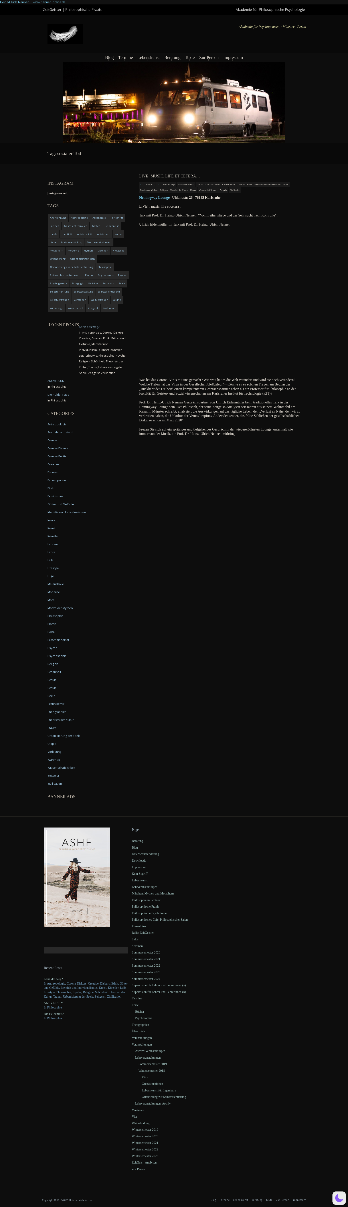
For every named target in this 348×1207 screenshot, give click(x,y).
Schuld (52, 680)
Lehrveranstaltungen (144, 887)
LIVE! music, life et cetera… (169, 176)
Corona (200, 184)
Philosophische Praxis (145, 906)
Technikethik (56, 704)
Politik (51, 632)
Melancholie (55, 584)
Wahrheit (53, 760)
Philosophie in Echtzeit (146, 900)
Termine (125, 57)
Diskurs (241, 184)
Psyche (52, 648)
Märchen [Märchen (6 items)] (102, 250)
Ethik (249, 184)
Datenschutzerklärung (145, 854)
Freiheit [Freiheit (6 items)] (54, 226)
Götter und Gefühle (60, 504)
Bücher (139, 1011)
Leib (50, 560)
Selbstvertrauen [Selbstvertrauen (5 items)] (59, 299)
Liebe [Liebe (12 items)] (53, 242)
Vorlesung (54, 752)
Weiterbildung (141, 1123)
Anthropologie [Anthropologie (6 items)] (79, 217)
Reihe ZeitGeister (143, 932)
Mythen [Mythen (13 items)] (88, 250)
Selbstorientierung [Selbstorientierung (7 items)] (109, 291)
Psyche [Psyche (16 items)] (122, 275)
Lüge (50, 576)
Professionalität (58, 640)
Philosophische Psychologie (149, 913)
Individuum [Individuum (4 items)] (103, 234)
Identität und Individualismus (267, 184)
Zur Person (209, 57)
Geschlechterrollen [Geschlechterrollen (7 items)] (75, 226)
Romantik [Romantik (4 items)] (108, 283)
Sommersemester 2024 (146, 979)
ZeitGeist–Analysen (144, 1162)
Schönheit (54, 672)
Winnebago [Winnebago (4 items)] (56, 308)
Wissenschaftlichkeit (208, 190)
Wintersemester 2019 (145, 1129)
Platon (51, 624)
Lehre (51, 552)
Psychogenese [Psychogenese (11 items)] (58, 283)
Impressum (233, 57)
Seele (51, 696)
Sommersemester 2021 (146, 959)
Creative (53, 464)
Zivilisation (235, 190)
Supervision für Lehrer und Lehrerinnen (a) (159, 985)
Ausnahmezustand (186, 184)
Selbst (135, 939)
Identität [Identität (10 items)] (67, 234)
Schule (52, 688)
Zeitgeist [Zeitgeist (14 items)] (93, 308)
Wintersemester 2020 (145, 1136)
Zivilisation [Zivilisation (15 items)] (109, 308)
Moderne (53, 592)
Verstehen (138, 1110)
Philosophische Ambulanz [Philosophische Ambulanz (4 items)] (65, 275)
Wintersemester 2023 (145, 1156)
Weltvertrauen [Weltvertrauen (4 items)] (99, 299)
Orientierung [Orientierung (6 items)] (57, 258)
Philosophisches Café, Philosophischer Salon (160, 919)
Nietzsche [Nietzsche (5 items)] (119, 250)
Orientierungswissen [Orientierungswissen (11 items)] (82, 258)
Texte (190, 57)
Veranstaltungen (142, 1038)
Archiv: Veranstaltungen (150, 1051)
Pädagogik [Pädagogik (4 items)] (78, 283)
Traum (51, 728)
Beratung (172, 57)
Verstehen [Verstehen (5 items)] (80, 299)
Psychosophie (57, 656)
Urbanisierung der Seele (64, 736)
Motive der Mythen (149, 190)
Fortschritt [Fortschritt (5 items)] (117, 217)
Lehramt (53, 544)
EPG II (146, 1077)
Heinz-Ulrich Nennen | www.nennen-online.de (32, 2)
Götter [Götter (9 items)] (96, 226)
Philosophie (55, 616)
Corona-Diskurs (213, 184)
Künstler (53, 536)
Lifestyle (53, 568)
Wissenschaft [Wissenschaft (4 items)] (75, 308)
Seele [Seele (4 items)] (122, 283)
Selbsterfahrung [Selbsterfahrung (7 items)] (59, 291)
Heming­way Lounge (154, 197)
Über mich (138, 1031)
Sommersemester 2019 (152, 1064)
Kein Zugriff (140, 873)
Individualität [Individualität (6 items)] (84, 234)
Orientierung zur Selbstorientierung (164, 1097)
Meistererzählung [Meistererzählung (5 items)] (71, 242)
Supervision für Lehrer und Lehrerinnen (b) (159, 992)
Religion (164, 190)
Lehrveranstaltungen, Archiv (153, 1103)
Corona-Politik (228, 184)
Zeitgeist (223, 190)
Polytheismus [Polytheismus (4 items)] (105, 275)
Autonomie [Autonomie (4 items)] (99, 217)
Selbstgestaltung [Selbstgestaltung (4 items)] (83, 291)
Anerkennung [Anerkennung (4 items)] (58, 217)
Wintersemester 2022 (145, 1149)
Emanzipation (56, 480)
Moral (285, 184)
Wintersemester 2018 (151, 1070)
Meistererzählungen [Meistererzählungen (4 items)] (99, 242)
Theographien (57, 712)
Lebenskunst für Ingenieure (159, 1090)
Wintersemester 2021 (145, 1142)
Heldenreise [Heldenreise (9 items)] (112, 226)
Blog (109, 57)
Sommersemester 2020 (146, 952)
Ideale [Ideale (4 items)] (53, 234)
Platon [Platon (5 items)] (89, 275)
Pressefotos (139, 926)
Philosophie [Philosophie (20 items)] (105, 267)
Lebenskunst (148, 57)
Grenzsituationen (152, 1083)
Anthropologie (168, 184)
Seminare (138, 946)
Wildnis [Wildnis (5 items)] (117, 299)
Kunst (51, 528)
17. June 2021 (148, 184)
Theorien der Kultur (179, 190)
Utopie (193, 190)
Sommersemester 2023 (146, 972)
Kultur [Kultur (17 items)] (118, 234)
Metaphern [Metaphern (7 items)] (56, 250)
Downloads (139, 860)
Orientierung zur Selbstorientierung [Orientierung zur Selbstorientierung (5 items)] (71, 267)
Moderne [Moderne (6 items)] (73, 250)
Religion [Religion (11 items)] (93, 283)
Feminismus (55, 496)
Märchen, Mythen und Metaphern (153, 893)
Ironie (51, 520)
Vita (134, 1116)
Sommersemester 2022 (146, 965)
